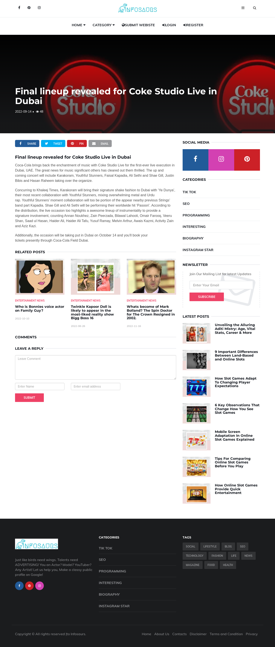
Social (190, 546)
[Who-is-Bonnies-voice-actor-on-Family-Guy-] (39, 277)
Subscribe (206, 297)
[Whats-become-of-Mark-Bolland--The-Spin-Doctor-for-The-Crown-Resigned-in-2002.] (151, 277)
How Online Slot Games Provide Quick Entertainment (236, 489)
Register (193, 25)
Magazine (192, 565)
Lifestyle (210, 546)
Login (169, 25)
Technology (194, 555)
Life (233, 555)
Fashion (217, 555)
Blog (228, 546)
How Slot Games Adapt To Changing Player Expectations (236, 382)
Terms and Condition (226, 634)
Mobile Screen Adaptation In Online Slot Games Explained (234, 435)
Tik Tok (189, 192)
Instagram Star (198, 250)
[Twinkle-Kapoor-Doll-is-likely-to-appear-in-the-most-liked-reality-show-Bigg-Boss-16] (95, 277)
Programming (196, 215)
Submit (29, 398)
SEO (186, 203)
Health (228, 565)
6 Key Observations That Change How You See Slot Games (237, 409)
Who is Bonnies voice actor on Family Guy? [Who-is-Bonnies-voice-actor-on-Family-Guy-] (39, 309)
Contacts (179, 634)
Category (102, 25)
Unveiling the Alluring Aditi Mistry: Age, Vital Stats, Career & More (235, 328)
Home (77, 25)
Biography (193, 238)
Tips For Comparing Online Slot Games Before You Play (233, 462)
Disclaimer (198, 634)
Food (211, 565)
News (248, 555)
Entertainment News (30, 300)
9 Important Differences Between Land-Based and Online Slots (236, 355)
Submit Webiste (138, 25)
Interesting (194, 226)
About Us (161, 634)
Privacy (252, 634)
